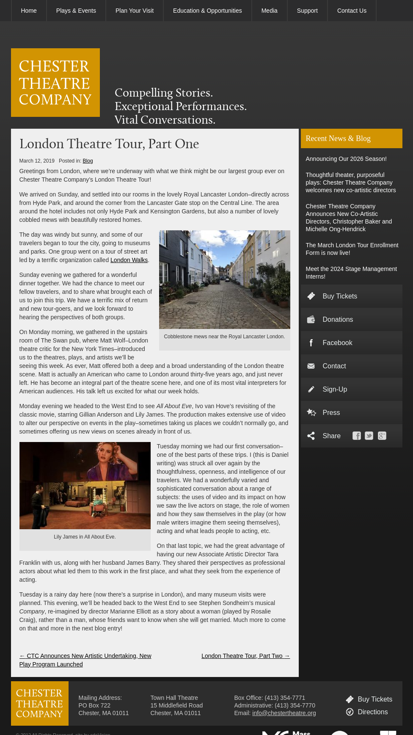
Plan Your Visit (135, 10)
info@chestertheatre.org (284, 713)
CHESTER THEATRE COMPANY (55, 82)
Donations (338, 319)
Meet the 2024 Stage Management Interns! (351, 272)
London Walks (129, 260)
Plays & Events (76, 10)
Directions (373, 712)
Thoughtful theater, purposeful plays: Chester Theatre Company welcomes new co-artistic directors (351, 182)
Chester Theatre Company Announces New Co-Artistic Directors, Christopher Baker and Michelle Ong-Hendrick (349, 217)
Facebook (337, 342)
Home (29, 10)
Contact (334, 366)
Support (307, 10)
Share (332, 435)
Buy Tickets (340, 296)
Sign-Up (335, 389)
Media (270, 10)
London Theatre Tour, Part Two (245, 655)
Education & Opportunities (207, 10)
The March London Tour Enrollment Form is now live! (352, 249)
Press (331, 412)
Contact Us (351, 10)
